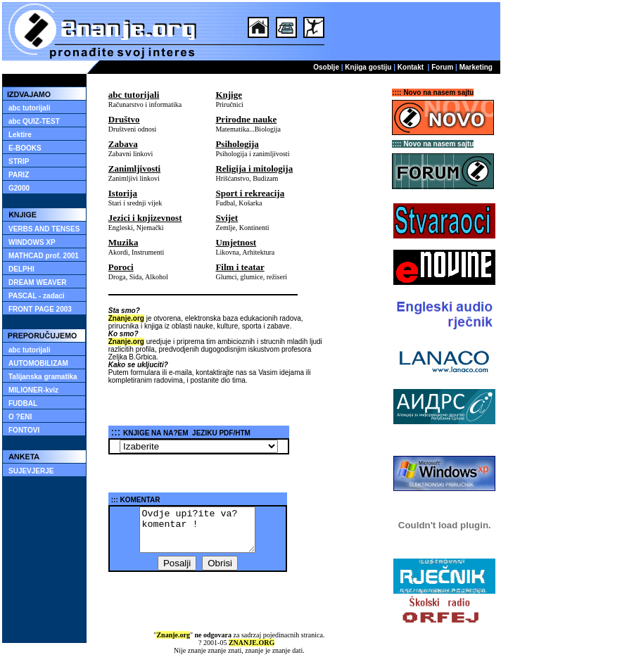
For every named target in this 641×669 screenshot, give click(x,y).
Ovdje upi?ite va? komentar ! (197, 529)
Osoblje (326, 67)
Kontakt (411, 67)
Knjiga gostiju (368, 67)
